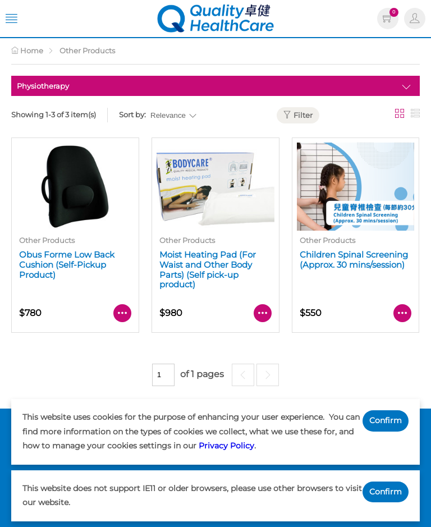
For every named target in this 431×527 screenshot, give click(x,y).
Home (27, 50)
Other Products (87, 50)
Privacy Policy (226, 446)
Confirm (385, 420)
